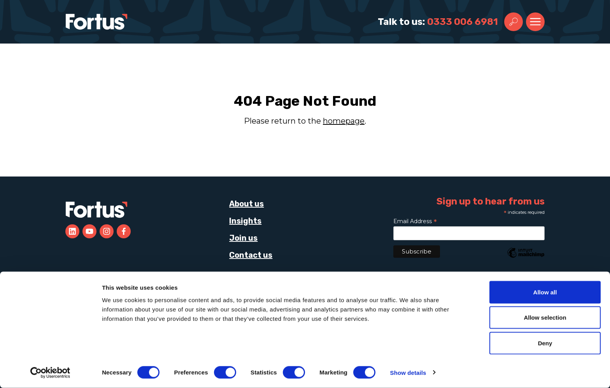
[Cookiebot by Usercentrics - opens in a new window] (50, 373)
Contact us (250, 255)
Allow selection (545, 318)
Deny (545, 343)
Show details (408, 372)
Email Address (415, 221)
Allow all (545, 292)
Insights (245, 220)
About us (246, 203)
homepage (344, 121)
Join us (243, 238)
